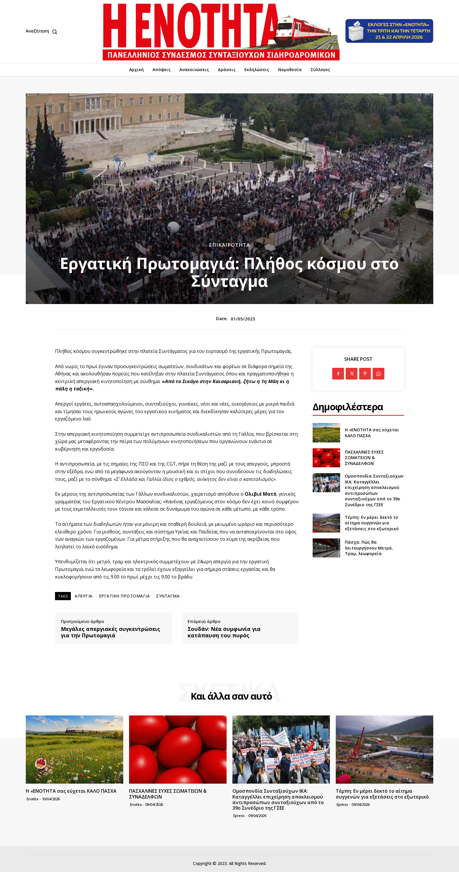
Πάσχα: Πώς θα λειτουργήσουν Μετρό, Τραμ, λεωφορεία (369, 547)
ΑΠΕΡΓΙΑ (84, 596)
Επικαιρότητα (229, 244)
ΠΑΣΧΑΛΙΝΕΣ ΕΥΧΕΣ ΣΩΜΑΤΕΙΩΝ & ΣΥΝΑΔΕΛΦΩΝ (364, 457)
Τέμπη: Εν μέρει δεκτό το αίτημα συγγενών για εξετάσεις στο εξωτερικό (372, 522)
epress (239, 815)
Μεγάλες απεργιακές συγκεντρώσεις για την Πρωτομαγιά (110, 632)
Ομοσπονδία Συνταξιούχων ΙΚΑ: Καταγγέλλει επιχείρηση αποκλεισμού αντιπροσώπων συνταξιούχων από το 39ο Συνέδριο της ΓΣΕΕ (374, 490)
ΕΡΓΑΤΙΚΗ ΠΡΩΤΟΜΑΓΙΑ (124, 596)
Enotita (32, 798)
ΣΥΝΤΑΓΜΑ (167, 596)
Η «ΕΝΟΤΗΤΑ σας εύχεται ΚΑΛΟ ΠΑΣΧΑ (71, 791)
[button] (43, 31)
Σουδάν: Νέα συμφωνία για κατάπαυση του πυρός (224, 632)
